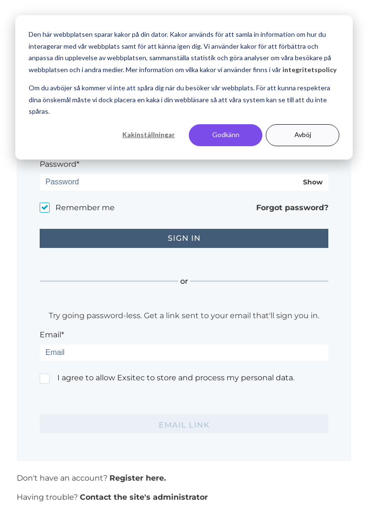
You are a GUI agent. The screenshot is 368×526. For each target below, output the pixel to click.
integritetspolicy (309, 69)
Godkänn (225, 134)
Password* (59, 164)
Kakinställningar (148, 134)
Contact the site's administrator (144, 497)
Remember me (85, 207)
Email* (52, 334)
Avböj (302, 134)
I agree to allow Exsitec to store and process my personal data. (175, 377)
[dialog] (184, 87)
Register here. (137, 478)
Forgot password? (292, 207)
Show (313, 182)
